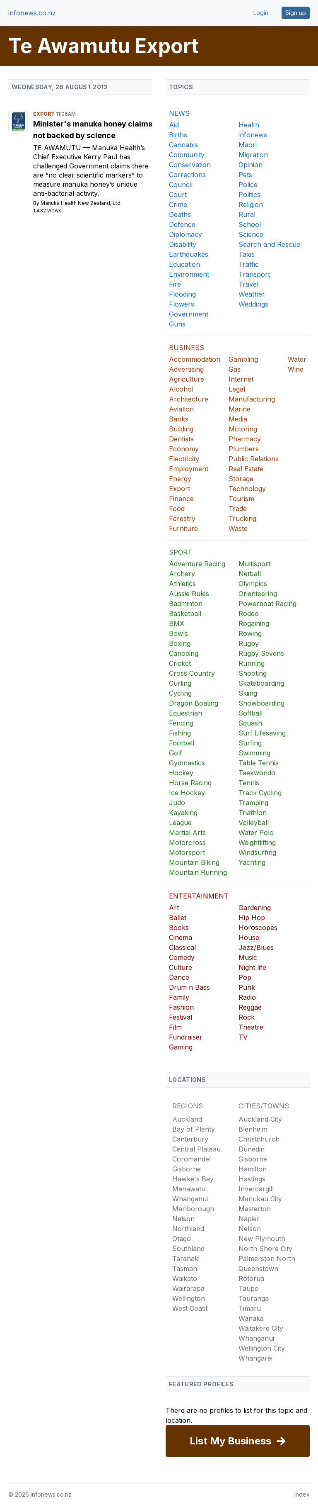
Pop (244, 977)
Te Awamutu (58, 148)
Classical (182, 947)
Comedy (182, 957)
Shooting (252, 673)
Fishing (180, 733)
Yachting (251, 862)
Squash (250, 723)
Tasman (184, 1268)
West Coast (189, 1308)
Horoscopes (257, 927)
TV (243, 1037)
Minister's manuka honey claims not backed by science (92, 129)
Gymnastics (187, 763)
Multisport (254, 564)
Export (44, 114)
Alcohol (181, 389)
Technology (247, 489)
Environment (189, 274)
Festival (180, 1017)
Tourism (241, 498)
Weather (251, 294)
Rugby (248, 643)
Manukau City (260, 1199)
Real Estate (246, 469)
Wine (296, 369)
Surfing (250, 743)
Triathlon (252, 812)
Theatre (250, 1027)
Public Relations (254, 459)
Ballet (177, 917)
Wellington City (261, 1348)
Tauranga (253, 1298)
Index (302, 1494)
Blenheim (252, 1129)
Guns (177, 324)
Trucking (242, 518)
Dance (179, 977)
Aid (174, 125)
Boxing (179, 643)
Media (238, 419)
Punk (246, 987)
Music (247, 957)
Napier (249, 1219)
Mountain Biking (194, 862)
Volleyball (253, 822)
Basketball (185, 613)
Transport (254, 274)
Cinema (180, 937)
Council (181, 184)
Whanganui (256, 1338)
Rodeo (248, 613)
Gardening (254, 907)
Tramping (253, 803)
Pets (245, 174)
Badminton (185, 603)
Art (174, 907)
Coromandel (191, 1159)
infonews (252, 135)
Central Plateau (196, 1149)
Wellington (188, 1298)
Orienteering (257, 593)
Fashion (181, 1007)
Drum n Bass (189, 987)
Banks (178, 419)
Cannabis (183, 145)
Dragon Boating (193, 703)
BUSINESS (186, 347)
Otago (181, 1238)
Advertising (186, 369)
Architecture (188, 399)
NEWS (179, 113)
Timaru (249, 1308)
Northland (188, 1229)
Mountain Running (198, 872)
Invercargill (256, 1189)
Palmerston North (266, 1258)
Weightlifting (257, 842)
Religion (250, 204)
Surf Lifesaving (262, 733)
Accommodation (194, 359)
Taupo (248, 1288)
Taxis (246, 254)
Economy (184, 449)
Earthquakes (188, 254)
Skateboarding (261, 683)
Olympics (252, 583)
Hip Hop (251, 917)
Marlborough (193, 1209)
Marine (240, 409)
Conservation (190, 165)
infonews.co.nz (32, 13)
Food (177, 508)
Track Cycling (260, 793)
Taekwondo (256, 773)
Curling (180, 683)
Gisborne (186, 1169)
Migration (253, 155)
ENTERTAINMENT (199, 896)
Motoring (243, 429)
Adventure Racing (197, 564)
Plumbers (244, 449)
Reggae (250, 1007)
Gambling (243, 359)
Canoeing (183, 653)
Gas (235, 369)
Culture (180, 967)
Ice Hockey (187, 793)
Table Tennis (258, 763)
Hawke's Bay (193, 1179)
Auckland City (260, 1119)
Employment (188, 469)
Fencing (181, 723)
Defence (182, 224)
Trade (238, 508)
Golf (175, 753)
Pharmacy (245, 439)
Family (179, 997)
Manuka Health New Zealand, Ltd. (81, 203)
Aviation (181, 409)
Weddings (253, 304)
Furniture (183, 528)
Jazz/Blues (256, 947)
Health (248, 125)
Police (248, 184)
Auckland (187, 1119)
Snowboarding (261, 703)
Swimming (254, 753)
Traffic (248, 264)
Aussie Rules (189, 593)
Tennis (248, 783)
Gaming (181, 1047)
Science (250, 234)
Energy (180, 479)
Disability (182, 244)
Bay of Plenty (193, 1129)
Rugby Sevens (261, 653)
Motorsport (187, 852)
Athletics (182, 583)
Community (187, 155)
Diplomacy (185, 234)
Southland (188, 1248)
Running (251, 663)
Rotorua (251, 1278)
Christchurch (258, 1139)
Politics (249, 194)
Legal (237, 389)
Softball (250, 713)
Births (178, 135)
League (180, 822)
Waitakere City (260, 1328)
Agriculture (186, 379)
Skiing (247, 693)
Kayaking (183, 812)
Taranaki (186, 1258)
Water (297, 359)
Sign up (295, 12)
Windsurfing (257, 852)
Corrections (187, 174)
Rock (246, 1017)
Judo (177, 803)
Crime (178, 204)
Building (181, 429)
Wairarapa (188, 1288)
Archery (182, 574)
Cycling (180, 693)
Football (181, 743)
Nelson (183, 1219)
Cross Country (192, 673)
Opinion (250, 165)
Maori (247, 145)
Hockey (181, 773)
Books (179, 927)
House (248, 937)
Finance (181, 498)
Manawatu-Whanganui (190, 1194)
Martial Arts (187, 832)
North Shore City (265, 1248)
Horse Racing (190, 783)
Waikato (184, 1278)
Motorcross (187, 842)
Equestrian (185, 713)
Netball (249, 574)
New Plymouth (261, 1238)
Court (178, 194)
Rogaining (253, 623)
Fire (175, 284)
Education (184, 264)
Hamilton (252, 1169)
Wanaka (251, 1318)
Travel (248, 284)
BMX (176, 623)
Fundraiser (185, 1037)
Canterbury (190, 1139)
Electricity (184, 459)
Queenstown (258, 1268)
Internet (241, 379)
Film (175, 1027)
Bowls (178, 633)
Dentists (181, 439)
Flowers (181, 304)
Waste (238, 528)
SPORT (180, 552)
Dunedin (251, 1149)
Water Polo (256, 832)
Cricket (180, 663)
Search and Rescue (269, 244)
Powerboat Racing (267, 603)
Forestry (182, 518)
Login (260, 12)
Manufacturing (252, 399)
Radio (247, 997)
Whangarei (255, 1358)
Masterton (254, 1209)
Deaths (180, 214)
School (249, 224)
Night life (252, 967)
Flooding (182, 294)
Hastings (251, 1179)
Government (188, 314)
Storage (241, 479)
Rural (246, 214)
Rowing (250, 633)
